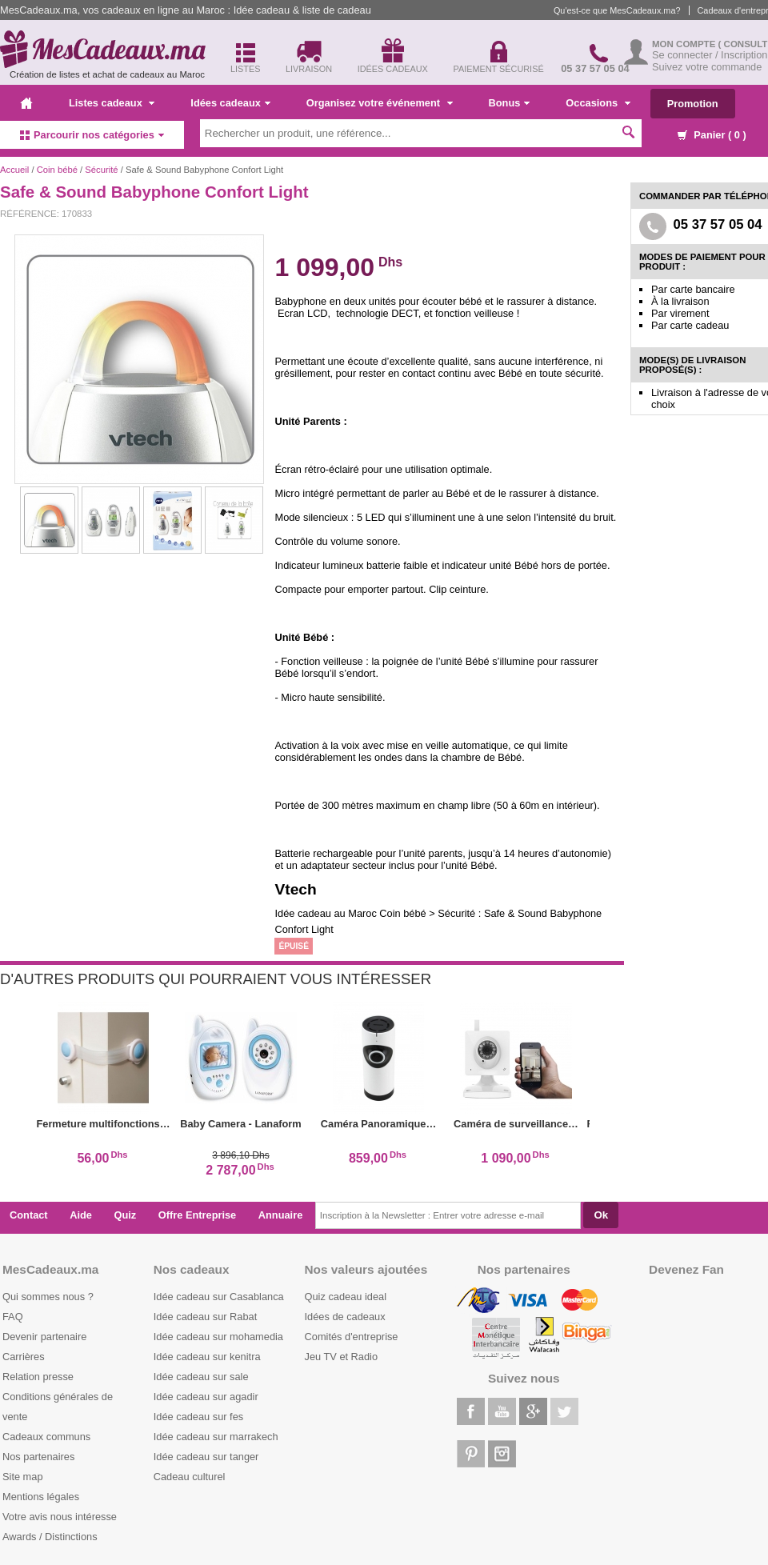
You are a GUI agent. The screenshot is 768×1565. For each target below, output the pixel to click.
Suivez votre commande (707, 67)
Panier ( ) (712, 135)
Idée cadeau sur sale (201, 1377)
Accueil (14, 169)
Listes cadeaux (111, 103)
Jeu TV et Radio (341, 1357)
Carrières (23, 1357)
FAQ (12, 1317)
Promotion (692, 104)
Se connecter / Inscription (709, 55)
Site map (22, 1477)
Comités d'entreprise (351, 1337)
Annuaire (280, 1215)
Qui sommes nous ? (48, 1297)
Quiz (125, 1215)
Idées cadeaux (230, 103)
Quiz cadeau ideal (345, 1297)
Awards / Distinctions (50, 1537)
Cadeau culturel (190, 1477)
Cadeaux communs (46, 1437)
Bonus (509, 103)
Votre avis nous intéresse (59, 1517)
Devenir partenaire (44, 1337)
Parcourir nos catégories (92, 135)
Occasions (598, 103)
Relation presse (38, 1377)
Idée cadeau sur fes (198, 1417)
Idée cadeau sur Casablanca (219, 1297)
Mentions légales (40, 1497)
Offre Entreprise (197, 1215)
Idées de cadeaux (345, 1317)
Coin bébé (57, 169)
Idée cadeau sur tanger (206, 1457)
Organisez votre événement (379, 103)
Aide (81, 1215)
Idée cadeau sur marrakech (216, 1437)
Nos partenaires (38, 1457)
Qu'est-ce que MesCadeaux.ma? (617, 10)
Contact (29, 1215)
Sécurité (101, 169)
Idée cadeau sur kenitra (207, 1357)
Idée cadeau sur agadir (206, 1397)
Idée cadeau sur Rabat (205, 1317)
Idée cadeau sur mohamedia (218, 1337)
